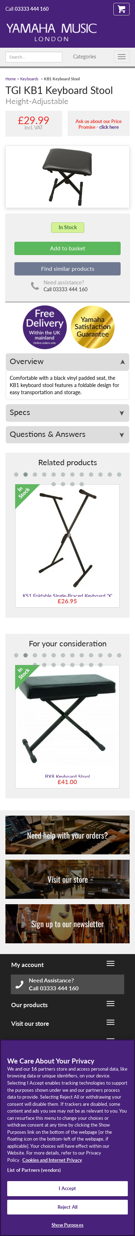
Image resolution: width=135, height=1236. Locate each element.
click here (109, 127)
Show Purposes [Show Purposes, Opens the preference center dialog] (67, 1225)
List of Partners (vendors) (34, 1170)
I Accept (67, 1188)
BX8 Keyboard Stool (67, 777)
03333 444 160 (32, 9)
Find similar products (67, 268)
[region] (67, 1137)
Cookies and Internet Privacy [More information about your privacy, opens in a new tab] (52, 1160)
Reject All (67, 1207)
